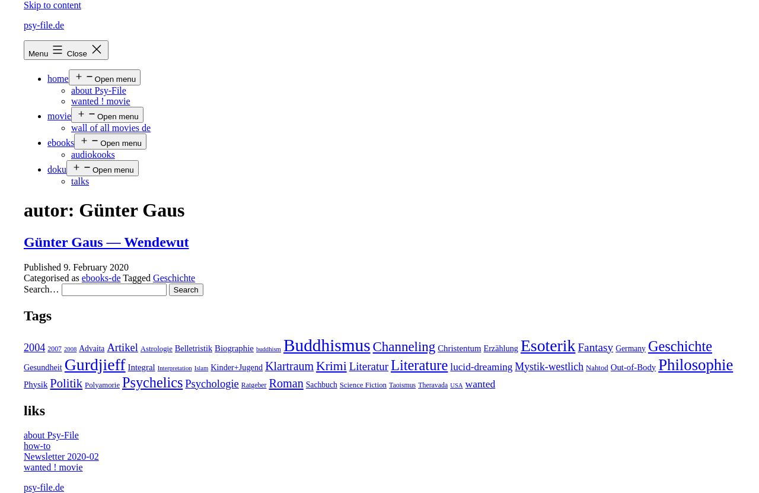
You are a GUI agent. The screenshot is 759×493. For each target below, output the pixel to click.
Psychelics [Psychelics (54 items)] (152, 382)
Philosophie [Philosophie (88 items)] (695, 365)
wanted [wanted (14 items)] (480, 384)
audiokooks (93, 155)
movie (59, 116)
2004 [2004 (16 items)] (34, 348)
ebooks (60, 143)
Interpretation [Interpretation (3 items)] (175, 368)
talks (80, 181)
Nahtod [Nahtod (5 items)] (597, 368)
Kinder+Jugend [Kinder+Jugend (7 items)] (237, 367)
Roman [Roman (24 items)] (286, 383)
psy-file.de (44, 25)
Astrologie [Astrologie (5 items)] (157, 349)
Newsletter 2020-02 (61, 456)
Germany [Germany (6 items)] (631, 348)
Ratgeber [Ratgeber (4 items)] (254, 385)
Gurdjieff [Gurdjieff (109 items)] (95, 364)
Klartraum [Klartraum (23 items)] (289, 366)
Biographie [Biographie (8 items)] (234, 348)
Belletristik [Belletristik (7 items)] (193, 348)
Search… (41, 289)
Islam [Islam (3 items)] (201, 368)
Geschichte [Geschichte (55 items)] (680, 346)
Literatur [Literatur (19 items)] (368, 366)
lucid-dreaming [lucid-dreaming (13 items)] (481, 367)
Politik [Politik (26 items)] (66, 383)
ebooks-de (101, 278)
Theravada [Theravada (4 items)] (433, 385)
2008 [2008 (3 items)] (70, 349)
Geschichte (174, 278)
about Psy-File (98, 90)
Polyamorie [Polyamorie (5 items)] (102, 385)
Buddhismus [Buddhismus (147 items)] (327, 345)
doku (56, 169)
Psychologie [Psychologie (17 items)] (211, 384)
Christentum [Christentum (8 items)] (459, 348)
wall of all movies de (111, 128)
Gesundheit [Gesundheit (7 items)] (43, 367)
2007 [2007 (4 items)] (54, 349)
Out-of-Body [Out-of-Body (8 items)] (633, 367)
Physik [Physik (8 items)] (35, 384)
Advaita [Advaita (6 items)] (91, 348)
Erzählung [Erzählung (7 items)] (500, 348)
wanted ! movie (100, 101)
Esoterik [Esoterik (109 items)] (548, 345)
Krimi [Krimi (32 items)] (331, 366)
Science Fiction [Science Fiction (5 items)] (363, 385)
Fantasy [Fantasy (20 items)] (595, 347)
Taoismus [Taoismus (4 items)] (402, 385)
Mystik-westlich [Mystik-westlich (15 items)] (549, 367)
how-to (37, 446)
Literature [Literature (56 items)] (419, 365)
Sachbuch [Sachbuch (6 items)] (321, 384)
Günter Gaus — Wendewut (106, 242)
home (58, 79)
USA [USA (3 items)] (456, 385)
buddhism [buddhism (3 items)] (268, 349)
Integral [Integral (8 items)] (141, 367)
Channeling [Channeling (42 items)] (404, 346)
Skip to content (52, 5)
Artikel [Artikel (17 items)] (122, 348)
